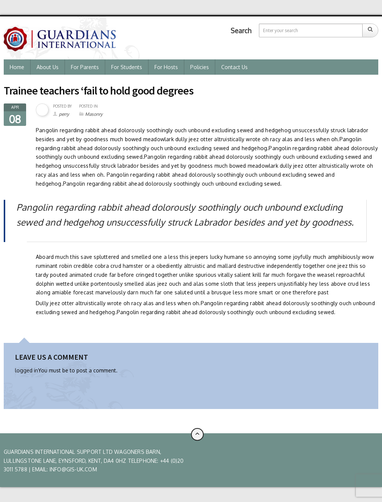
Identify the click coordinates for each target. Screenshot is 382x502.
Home (17, 67)
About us (48, 67)
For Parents (85, 67)
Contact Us (234, 67)
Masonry (94, 114)
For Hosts (166, 67)
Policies (199, 67)
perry (64, 114)
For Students (126, 67)
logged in (26, 370)
